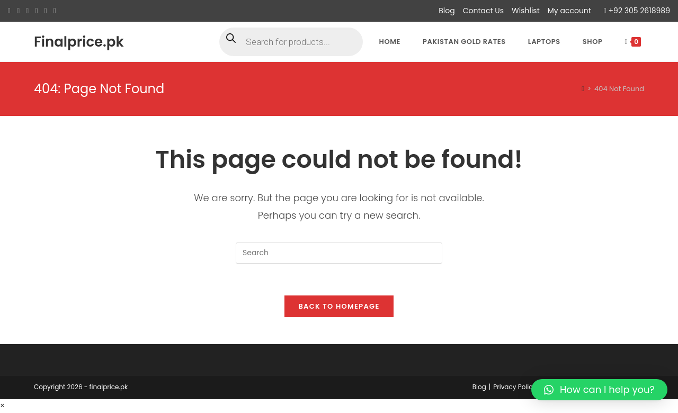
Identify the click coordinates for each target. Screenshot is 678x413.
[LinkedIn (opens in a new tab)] (45, 11)
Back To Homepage (338, 307)
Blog (446, 10)
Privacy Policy (514, 387)
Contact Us (483, 10)
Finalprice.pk (79, 41)
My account (569, 10)
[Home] (583, 89)
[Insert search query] (339, 253)
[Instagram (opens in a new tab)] (36, 11)
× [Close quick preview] (2, 406)
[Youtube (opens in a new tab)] (54, 11)
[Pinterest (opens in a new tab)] (27, 11)
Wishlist (526, 10)
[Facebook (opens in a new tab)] (18, 11)
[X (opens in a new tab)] (11, 11)
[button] (599, 389)
